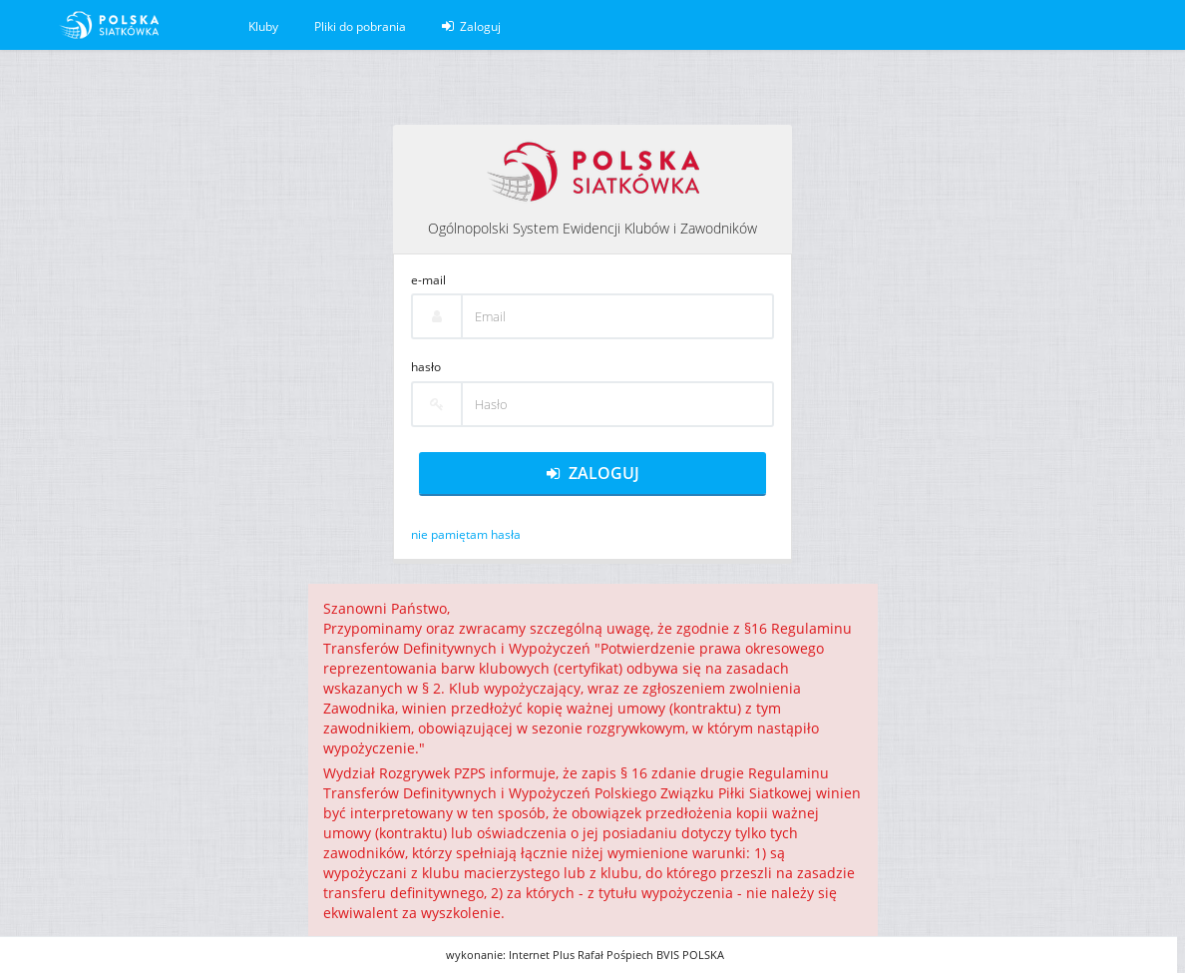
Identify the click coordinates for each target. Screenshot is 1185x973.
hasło (426, 366)
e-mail (428, 279)
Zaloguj (471, 26)
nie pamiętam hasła (466, 534)
